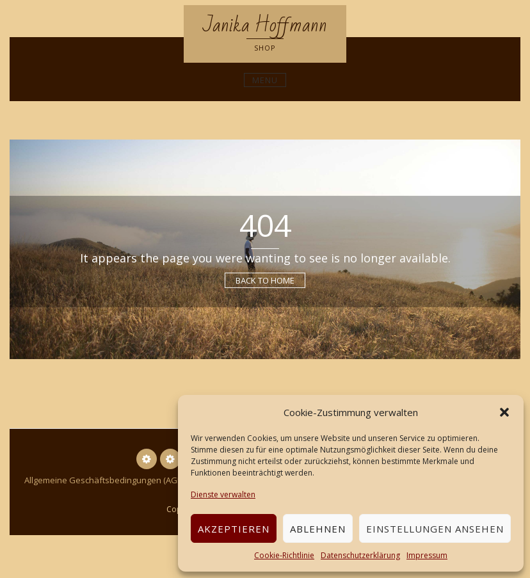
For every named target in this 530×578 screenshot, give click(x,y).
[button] (504, 412)
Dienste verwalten (223, 494)
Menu (265, 80)
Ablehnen (318, 528)
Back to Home (265, 280)
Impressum (426, 555)
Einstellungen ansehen (435, 528)
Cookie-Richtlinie (284, 555)
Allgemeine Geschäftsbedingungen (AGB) (104, 480)
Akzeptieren (233, 528)
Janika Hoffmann (265, 25)
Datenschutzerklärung (360, 555)
